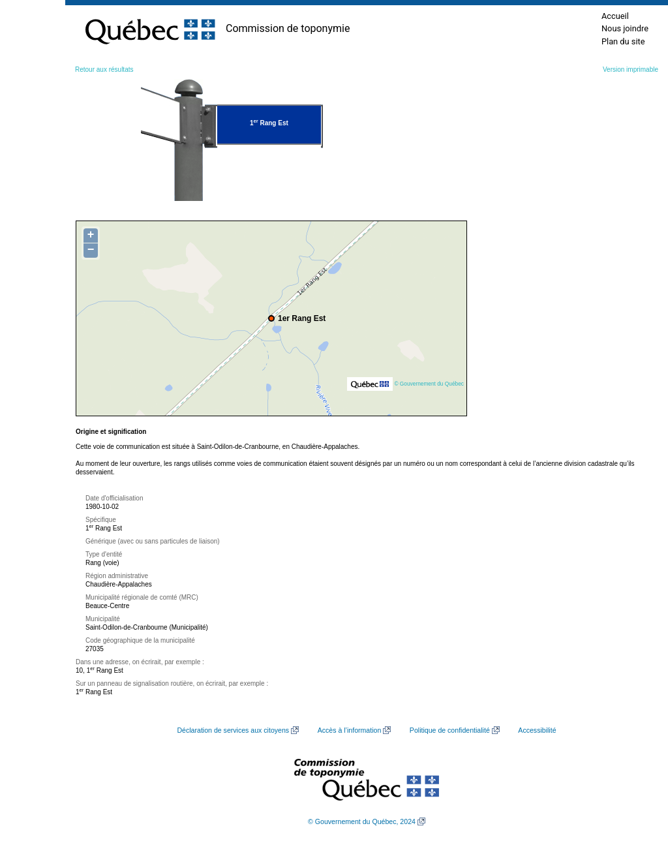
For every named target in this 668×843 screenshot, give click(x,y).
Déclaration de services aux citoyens (233, 730)
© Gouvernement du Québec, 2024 (362, 821)
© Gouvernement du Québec (429, 383)
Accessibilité (537, 730)
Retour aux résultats (104, 69)
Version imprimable (630, 69)
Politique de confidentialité (450, 730)
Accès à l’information (350, 730)
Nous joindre (624, 28)
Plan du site (623, 41)
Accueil (615, 16)
